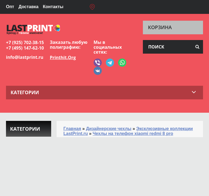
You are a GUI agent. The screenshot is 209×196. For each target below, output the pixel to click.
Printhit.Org (63, 57)
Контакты (53, 6)
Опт (10, 6)
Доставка (29, 6)
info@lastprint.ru (24, 57)
